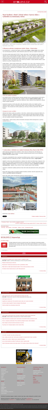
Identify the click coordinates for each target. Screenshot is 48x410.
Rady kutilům (19, 385)
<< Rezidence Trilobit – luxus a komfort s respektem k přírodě (12, 222)
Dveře (2, 376)
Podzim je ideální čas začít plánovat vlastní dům (11, 305)
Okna (2, 377)
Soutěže (34, 379)
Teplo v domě (35, 373)
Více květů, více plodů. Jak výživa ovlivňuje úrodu (11, 335)
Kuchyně (2, 383)
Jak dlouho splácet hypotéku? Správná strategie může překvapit (14, 303)
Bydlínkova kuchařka (37, 375)
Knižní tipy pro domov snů (7, 299)
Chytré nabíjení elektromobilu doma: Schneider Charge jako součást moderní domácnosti (18, 315)
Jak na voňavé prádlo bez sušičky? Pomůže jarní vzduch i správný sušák (15, 341)
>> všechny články (42, 270)
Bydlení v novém (21, 227)
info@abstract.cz (29, 399)
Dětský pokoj (3, 387)
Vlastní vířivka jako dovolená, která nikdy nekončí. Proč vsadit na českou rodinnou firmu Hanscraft (20, 343)
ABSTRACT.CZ (36, 382)
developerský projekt (42, 11)
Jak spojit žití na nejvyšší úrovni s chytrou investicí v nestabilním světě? (15, 259)
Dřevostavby (3, 370)
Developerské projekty (21, 375)
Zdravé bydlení (4, 393)
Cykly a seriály (36, 369)
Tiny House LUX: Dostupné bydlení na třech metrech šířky (13, 324)
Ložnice (2, 385)
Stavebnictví (3, 367)
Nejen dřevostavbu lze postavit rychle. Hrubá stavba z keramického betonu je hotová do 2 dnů (19, 318)
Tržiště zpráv (35, 381)
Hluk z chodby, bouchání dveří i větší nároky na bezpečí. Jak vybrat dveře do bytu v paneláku (19, 337)
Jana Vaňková (11, 213)
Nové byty (3, 227)
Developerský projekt (29, 227)
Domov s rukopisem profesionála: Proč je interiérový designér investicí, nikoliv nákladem (18, 320)
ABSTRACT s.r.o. (12, 399)
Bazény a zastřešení (21, 382)
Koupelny (3, 384)
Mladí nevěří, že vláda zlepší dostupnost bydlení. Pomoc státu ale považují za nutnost (18, 266)
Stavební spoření (20, 371)
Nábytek (2, 388)
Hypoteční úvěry (20, 370)
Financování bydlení (21, 367)
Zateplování (3, 373)
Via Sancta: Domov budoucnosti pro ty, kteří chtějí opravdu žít (13, 268)
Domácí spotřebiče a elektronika (7, 391)
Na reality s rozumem (21, 377)
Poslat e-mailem (35, 216)
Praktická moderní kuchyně (38, 372)
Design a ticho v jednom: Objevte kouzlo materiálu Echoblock (13, 339)
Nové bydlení (14, 227)
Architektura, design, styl (38, 367)
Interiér (2, 381)
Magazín (4, 331)
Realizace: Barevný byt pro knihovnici (9, 262)
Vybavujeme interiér (37, 370)
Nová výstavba (8, 227)
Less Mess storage (4, 240)
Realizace (3, 379)
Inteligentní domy (20, 378)
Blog (34, 377)
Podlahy (2, 374)
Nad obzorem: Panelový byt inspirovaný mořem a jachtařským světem (15, 264)
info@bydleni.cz (30, 398)
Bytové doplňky (4, 390)
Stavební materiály (4, 371)
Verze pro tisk (42, 216)
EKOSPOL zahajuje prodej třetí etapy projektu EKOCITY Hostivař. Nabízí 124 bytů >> (31, 223)
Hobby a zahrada (20, 380)
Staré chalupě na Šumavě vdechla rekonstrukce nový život (13, 322)
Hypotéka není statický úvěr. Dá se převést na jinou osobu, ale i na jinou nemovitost (17, 301)
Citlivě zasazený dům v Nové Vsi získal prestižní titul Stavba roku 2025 (15, 295)
